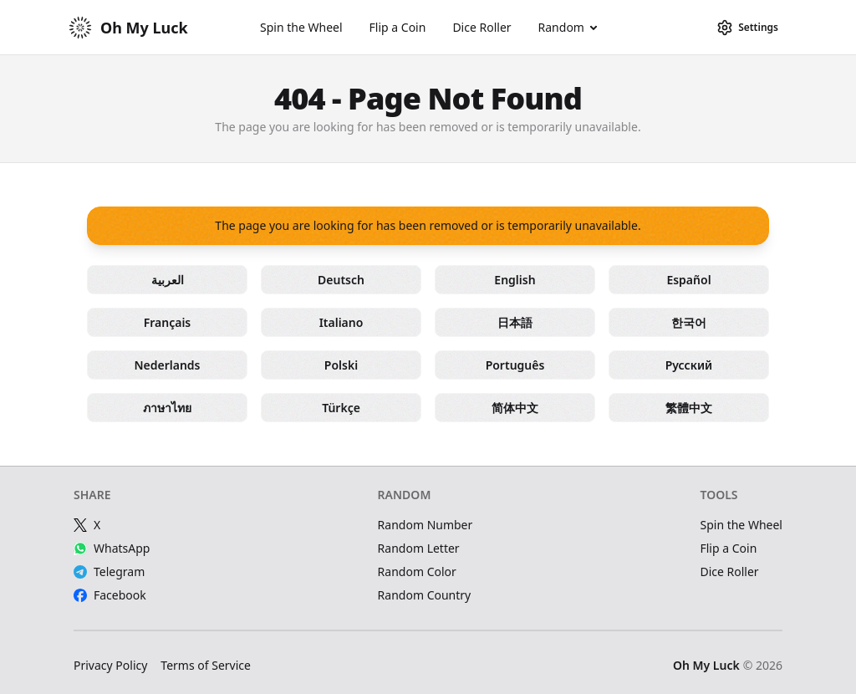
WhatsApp (112, 548)
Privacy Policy (110, 665)
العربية (167, 280)
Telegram (109, 571)
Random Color (417, 571)
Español (688, 280)
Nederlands (167, 365)
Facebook (110, 595)
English (514, 280)
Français (167, 322)
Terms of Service (205, 665)
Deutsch (341, 280)
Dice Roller (481, 27)
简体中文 (515, 408)
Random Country (424, 595)
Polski (341, 365)
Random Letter (419, 548)
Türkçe (341, 408)
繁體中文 (688, 408)
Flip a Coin (397, 27)
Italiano (341, 322)
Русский (689, 365)
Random (561, 27)
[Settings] (747, 27)
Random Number (425, 525)
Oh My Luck (706, 665)
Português (515, 365)
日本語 (514, 322)
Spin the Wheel (301, 27)
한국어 (688, 322)
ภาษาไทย (167, 408)
